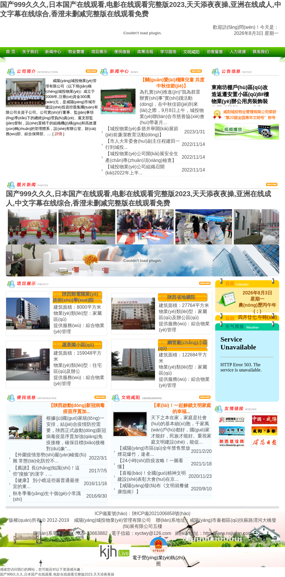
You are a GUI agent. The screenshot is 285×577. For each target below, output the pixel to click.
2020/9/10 (201, 488)
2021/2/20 (201, 451)
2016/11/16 (95, 483)
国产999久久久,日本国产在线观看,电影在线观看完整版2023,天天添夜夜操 (57, 574)
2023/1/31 (194, 131)
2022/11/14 (193, 144)
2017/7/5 (98, 470)
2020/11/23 (200, 476)
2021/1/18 (201, 463)
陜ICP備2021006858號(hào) (161, 513)
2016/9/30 (96, 496)
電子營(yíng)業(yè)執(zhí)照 (158, 558)
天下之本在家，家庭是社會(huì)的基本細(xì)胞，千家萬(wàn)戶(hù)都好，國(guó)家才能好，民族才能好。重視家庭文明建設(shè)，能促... (181, 429)
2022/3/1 (98, 457)
